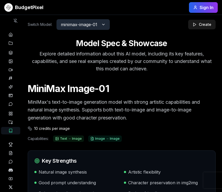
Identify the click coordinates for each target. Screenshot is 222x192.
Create (201, 24)
